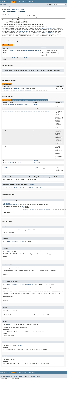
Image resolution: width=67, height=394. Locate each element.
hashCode (35, 160)
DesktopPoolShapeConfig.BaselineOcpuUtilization (24, 50)
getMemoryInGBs (37, 130)
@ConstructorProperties (10, 204)
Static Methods (16, 100)
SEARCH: (49, 4)
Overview (2, 1)
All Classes (3, 4)
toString (35, 165)
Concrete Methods (41, 100)
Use (17, 1)
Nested (7, 6)
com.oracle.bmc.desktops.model (15, 9)
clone (4, 187)
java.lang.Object (6, 14)
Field (11, 6)
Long (19, 88)
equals (35, 108)
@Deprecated (6, 203)
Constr (15, 6)
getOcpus (35, 146)
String (5, 165)
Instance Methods (28, 100)
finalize (9, 187)
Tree (20, 1)
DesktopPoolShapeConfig (10, 88)
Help (33, 1)
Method (20, 6)
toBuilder (36, 162)
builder (35, 104)
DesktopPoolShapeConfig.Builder (19, 57)
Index (30, 1)
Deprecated (25, 1)
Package (8, 1)
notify (22, 187)
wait (33, 187)
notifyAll (28, 187)
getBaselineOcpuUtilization (41, 111)
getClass (16, 187)
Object (39, 108)
